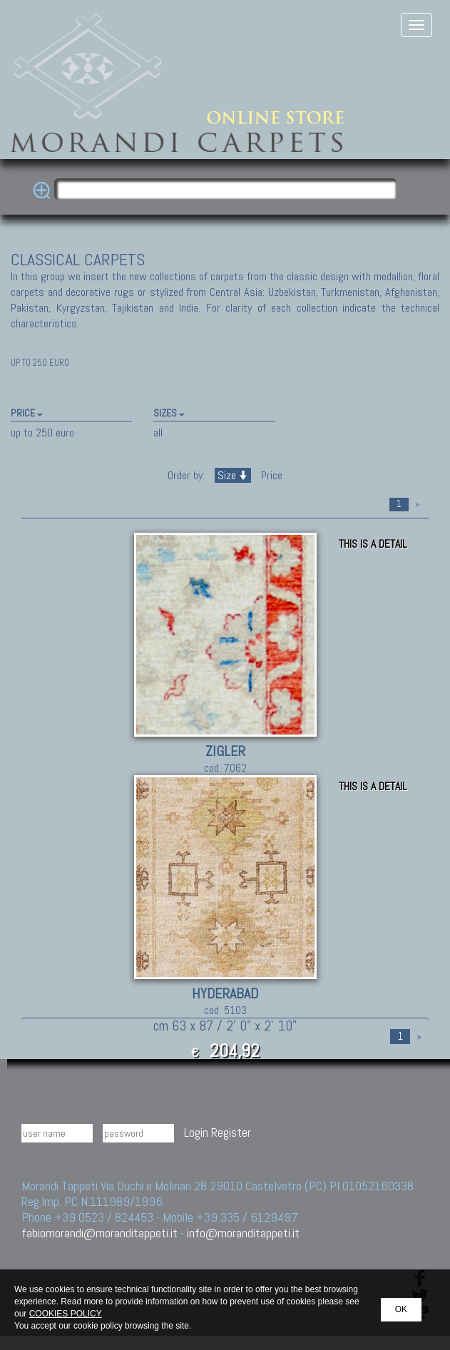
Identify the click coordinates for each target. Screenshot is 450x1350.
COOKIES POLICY (65, 1314)
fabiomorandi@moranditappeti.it (99, 1232)
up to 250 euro (42, 432)
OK (401, 1309)
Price (270, 475)
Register (231, 1132)
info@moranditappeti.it (243, 1232)
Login (196, 1132)
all (158, 432)
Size (233, 475)
